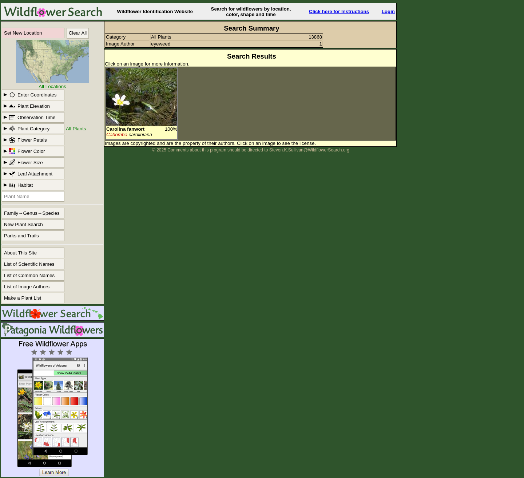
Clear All (78, 33)
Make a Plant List (22, 298)
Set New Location (23, 33)
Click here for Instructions (339, 11)
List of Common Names (29, 275)
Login (388, 11)
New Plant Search (23, 224)
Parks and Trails (21, 235)
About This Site (20, 253)
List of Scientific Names (29, 264)
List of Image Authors (26, 286)
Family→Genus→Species (32, 213)
